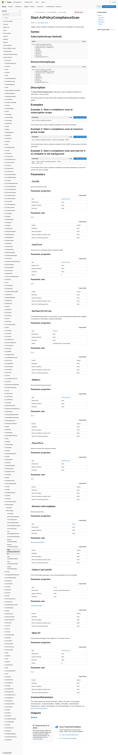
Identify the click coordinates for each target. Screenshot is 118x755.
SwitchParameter (65, 199)
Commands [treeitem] (9, 507)
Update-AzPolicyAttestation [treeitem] (12, 567)
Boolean (34, 717)
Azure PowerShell (40, 12)
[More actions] (85, 12)
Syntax (100, 15)
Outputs (101, 24)
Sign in (114, 2)
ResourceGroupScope (38, 542)
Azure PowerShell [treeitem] (7, 21)
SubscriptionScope (37, 605)
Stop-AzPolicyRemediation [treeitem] (12, 562)
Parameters (102, 22)
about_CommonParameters (39, 708)
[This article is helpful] (112, 30)
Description (101, 17)
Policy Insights (62, 12)
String (73, 524)
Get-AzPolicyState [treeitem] (12, 528)
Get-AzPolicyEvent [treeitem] (12, 519)
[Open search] (110, 2)
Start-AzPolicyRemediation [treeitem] (12, 557)
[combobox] (11, 14)
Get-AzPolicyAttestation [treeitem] (13, 516)
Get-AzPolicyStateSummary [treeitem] (13, 532)
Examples (101, 19)
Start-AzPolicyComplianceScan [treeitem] (13, 551)
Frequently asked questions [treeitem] (10, 54)
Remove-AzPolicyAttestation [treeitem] (12, 540)
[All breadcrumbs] (32, 12)
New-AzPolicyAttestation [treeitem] (13, 536)
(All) (33, 217)
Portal (98, 6)
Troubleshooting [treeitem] (7, 51)
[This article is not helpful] (113, 30)
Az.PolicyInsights (51, 12)
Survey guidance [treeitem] (7, 45)
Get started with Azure (109, 6)
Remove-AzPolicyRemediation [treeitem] (12, 545)
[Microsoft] (3, 2)
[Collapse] (20, 11)
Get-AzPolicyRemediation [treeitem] (13, 525)
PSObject (55, 331)
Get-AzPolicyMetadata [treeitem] (13, 522)
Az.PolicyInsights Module (42, 22)
